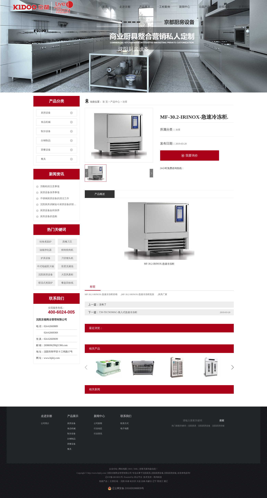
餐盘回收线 (67, 283)
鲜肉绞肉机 (67, 250)
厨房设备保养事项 (49, 192)
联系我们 (244, 6)
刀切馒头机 (67, 258)
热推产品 (103, 481)
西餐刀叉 (67, 241)
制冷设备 (46, 131)
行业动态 (98, 428)
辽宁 (154, 481)
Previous (86, 367)
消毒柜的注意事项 (49, 186)
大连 (138, 481)
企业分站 (113, 469)
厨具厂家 (162, 294)
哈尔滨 (133, 481)
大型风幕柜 (67, 274)
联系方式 (124, 423)
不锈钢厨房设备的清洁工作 (54, 198)
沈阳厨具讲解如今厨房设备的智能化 (58, 204)
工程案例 (164, 6)
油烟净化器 (46, 250)
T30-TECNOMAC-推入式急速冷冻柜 (118, 312)
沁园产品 (204, 6)
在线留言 (224, 6)
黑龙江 (160, 481)
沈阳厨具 (192, 426)
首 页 (105, 102)
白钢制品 (46, 140)
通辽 (166, 481)
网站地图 (123, 469)
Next (232, 367)
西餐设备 (46, 149)
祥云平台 (138, 477)
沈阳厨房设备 (45, 274)
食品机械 (46, 122)
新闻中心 (184, 6)
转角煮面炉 (46, 241)
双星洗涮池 (67, 266)
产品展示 (144, 6)
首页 (105, 6)
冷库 (124, 102)
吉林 (143, 481)
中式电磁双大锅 (45, 266)
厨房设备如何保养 (49, 210)
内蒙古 (149, 481)
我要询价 (189, 155)
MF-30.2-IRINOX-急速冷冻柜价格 (101, 294)
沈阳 (123, 481)
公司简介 (45, 423)
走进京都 (124, 6)
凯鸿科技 (158, 477)
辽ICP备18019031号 (114, 477)
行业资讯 (98, 433)
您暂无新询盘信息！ (148, 469)
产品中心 (115, 102)
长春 (127, 481)
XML (135, 469)
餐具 (43, 159)
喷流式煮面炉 (45, 283)
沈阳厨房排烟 (218, 426)
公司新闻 (98, 423)
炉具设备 (45, 258)
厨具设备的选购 (48, 216)
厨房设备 (46, 112)
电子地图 (124, 428)
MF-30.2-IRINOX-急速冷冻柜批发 (137, 294)
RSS (130, 469)
